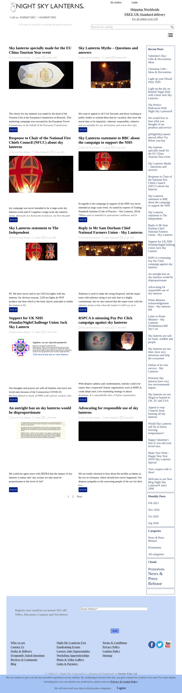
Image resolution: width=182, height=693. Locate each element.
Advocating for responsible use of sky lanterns (158, 290)
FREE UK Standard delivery (144, 14)
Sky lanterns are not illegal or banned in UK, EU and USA (159, 397)
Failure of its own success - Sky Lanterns (158, 368)
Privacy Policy (111, 647)
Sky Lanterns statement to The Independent (157, 215)
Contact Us (17, 647)
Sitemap (107, 655)
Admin (38, 57)
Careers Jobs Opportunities (73, 651)
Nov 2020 (154, 509)
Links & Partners (67, 663)
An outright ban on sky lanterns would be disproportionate (40, 410)
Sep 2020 (153, 523)
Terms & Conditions (115, 642)
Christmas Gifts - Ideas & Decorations (160, 70)
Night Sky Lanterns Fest (71, 642)
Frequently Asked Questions (28, 655)
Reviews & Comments (24, 659)
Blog (13, 663)
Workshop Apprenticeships (73, 655)
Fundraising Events (68, 647)
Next (79, 496)
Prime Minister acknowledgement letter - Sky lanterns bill (159, 305)
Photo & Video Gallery (70, 659)
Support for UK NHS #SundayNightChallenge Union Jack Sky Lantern (38, 322)
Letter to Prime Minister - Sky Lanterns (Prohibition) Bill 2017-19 (158, 323)
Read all (13, 129)
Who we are (18, 642)
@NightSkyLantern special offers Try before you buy (159, 137)
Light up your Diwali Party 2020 (160, 80)
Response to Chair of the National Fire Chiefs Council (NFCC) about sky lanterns (40, 142)
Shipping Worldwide (144, 9)
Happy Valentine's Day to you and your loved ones (160, 443)
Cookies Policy (111, 651)
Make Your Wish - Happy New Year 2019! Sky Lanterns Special (159, 457)
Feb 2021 (153, 503)
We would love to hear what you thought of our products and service (160, 122)
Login (135, 2)
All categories (156, 554)
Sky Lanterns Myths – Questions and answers (159, 166)
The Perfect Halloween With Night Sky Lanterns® (160, 108)
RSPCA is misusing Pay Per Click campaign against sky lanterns (106, 320)
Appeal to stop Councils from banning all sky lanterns (157, 412)
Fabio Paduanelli (42, 152)
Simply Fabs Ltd (127, 673)
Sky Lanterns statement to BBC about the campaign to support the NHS (109, 140)
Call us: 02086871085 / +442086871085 (33, 17)
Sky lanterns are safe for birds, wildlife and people (160, 339)
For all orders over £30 (145, 18)
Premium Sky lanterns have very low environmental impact (158, 383)
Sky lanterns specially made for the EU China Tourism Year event (40, 50)
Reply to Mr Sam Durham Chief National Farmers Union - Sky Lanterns (111, 230)
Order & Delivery (21, 651)
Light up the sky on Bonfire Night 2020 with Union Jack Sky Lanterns (160, 93)
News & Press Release (21, 57)
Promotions (154, 547)
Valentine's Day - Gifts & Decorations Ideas (159, 59)
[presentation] (107, 620)
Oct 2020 (153, 516)
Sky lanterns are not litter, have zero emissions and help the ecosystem (159, 353)
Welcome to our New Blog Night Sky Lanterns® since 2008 (160, 484)
